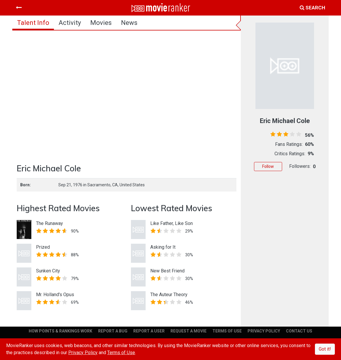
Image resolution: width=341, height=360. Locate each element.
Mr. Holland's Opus (55, 294)
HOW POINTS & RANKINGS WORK (60, 331)
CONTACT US (299, 331)
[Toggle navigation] (18, 8)
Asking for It (162, 247)
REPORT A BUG (112, 331)
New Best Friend (167, 271)
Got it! (325, 349)
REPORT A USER (149, 331)
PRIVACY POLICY (264, 331)
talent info (33, 22)
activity (70, 22)
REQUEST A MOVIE (188, 331)
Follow (268, 166)
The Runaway (49, 223)
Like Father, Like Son (171, 223)
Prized (43, 247)
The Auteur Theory (168, 294)
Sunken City (48, 271)
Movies (101, 22)
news (129, 22)
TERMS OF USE (227, 331)
